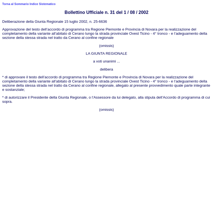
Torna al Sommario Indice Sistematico (28, 4)
